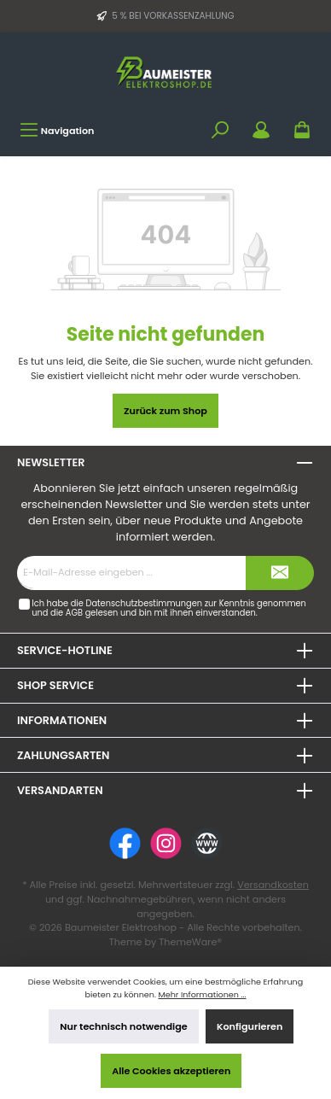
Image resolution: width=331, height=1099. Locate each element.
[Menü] (57, 130)
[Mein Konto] (261, 130)
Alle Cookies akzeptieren (171, 1071)
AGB (74, 612)
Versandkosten (273, 884)
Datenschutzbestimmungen (143, 603)
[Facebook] (125, 843)
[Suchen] (220, 130)
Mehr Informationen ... (202, 994)
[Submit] (280, 573)
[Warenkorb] (302, 130)
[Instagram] (166, 843)
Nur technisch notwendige (123, 1026)
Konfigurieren (249, 1026)
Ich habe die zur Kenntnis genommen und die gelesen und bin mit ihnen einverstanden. (169, 608)
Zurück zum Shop (165, 411)
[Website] (207, 843)
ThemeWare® (190, 942)
